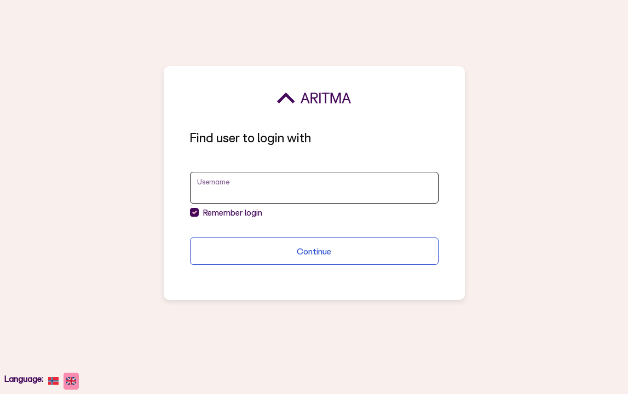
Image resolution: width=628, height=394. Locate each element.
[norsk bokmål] (53, 381)
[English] (71, 381)
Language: (23, 379)
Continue (314, 251)
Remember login (232, 212)
